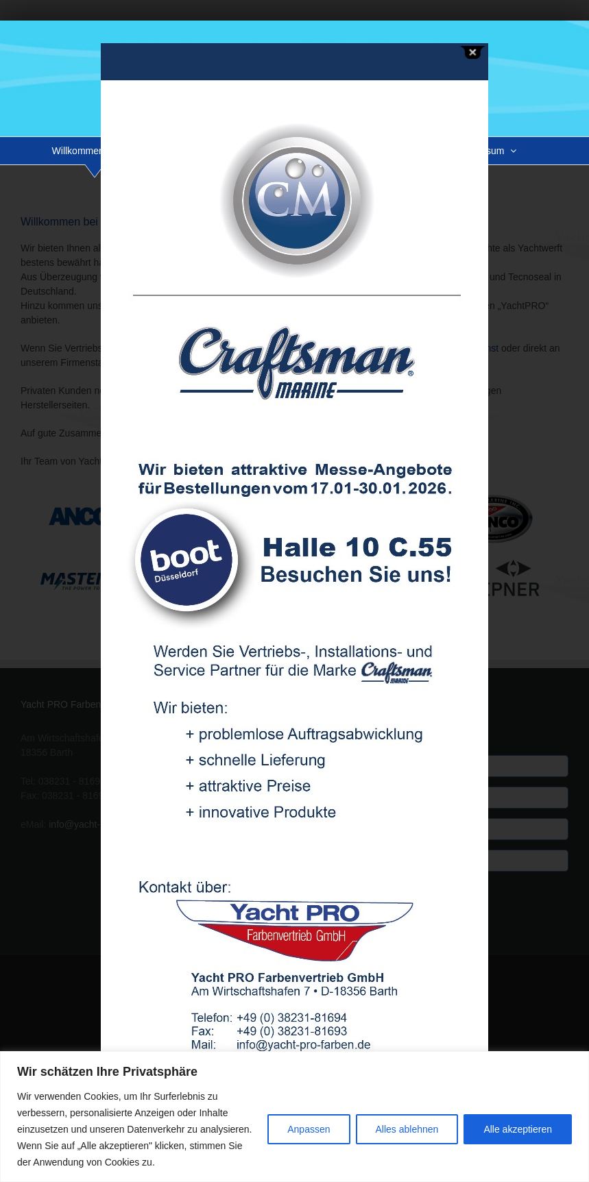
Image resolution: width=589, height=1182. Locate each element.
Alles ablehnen (407, 1129)
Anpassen (308, 1129)
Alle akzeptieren (517, 1129)
